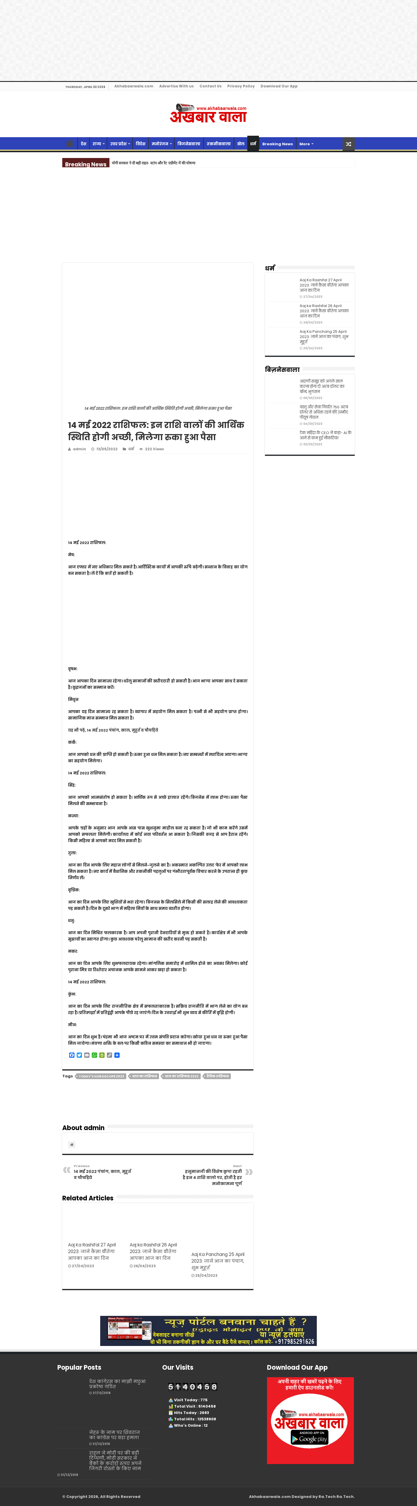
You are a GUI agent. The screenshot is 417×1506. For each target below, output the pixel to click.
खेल (240, 144)
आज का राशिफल (144, 1076)
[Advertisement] (208, 219)
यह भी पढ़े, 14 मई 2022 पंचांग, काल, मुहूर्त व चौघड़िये (113, 730)
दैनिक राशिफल (217, 1076)
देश (83, 144)
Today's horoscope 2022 (101, 1076)
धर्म (253, 144)
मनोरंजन (160, 144)
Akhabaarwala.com (133, 86)
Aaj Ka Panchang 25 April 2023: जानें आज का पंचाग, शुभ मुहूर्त (217, 1261)
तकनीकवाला (219, 144)
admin (79, 449)
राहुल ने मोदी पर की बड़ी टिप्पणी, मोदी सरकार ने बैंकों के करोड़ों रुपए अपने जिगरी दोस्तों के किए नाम (115, 1461)
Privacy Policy (241, 86)
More (304, 144)
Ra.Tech (345, 1496)
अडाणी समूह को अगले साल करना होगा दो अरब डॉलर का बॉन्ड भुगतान (322, 386)
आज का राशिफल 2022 (182, 1076)
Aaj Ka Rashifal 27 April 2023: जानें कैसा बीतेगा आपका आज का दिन (92, 1251)
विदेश (140, 144)
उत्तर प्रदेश (118, 144)
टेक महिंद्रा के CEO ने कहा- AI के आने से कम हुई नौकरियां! (326, 435)
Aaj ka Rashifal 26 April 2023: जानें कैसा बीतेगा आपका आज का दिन (153, 1251)
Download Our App (279, 86)
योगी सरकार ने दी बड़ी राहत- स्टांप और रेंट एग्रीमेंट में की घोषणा (153, 163)
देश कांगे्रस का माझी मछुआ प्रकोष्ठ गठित (117, 1384)
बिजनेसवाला (189, 144)
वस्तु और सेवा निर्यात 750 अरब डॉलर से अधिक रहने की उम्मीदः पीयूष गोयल (324, 412)
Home (69, 143)
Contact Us (211, 86)
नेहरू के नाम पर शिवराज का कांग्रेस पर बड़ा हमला (114, 1435)
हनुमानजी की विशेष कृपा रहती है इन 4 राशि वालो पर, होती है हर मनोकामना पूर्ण (212, 1175)
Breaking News (277, 144)
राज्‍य (97, 144)
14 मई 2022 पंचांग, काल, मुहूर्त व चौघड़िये (103, 1172)
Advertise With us (176, 86)
